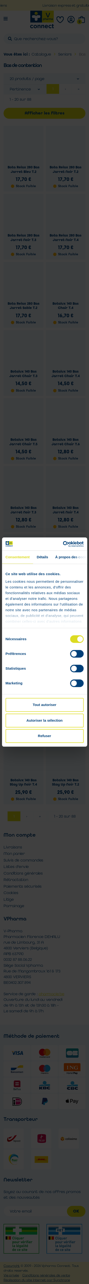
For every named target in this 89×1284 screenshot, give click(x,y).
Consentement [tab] (17, 557)
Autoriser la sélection (44, 720)
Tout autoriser (44, 705)
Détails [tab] (42, 557)
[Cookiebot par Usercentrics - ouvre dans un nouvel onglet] (63, 544)
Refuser (44, 736)
